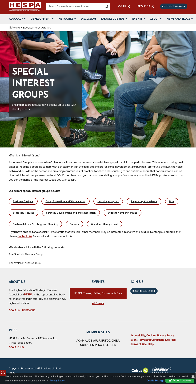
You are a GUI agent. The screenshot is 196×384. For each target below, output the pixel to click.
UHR (113, 345)
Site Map (170, 339)
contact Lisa (25, 236)
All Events (98, 303)
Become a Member (144, 291)
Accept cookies (180, 380)
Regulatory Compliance (144, 201)
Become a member (173, 6)
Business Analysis (23, 201)
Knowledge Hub (113, 19)
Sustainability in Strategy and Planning (35, 224)
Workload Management (104, 224)
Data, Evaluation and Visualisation (65, 201)
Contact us (28, 310)
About (155, 19)
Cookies (151, 335)
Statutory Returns (23, 213)
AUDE (88, 340)
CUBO (84, 345)
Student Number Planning (122, 213)
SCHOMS (103, 345)
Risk (171, 201)
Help (151, 344)
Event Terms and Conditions (147, 339)
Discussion (88, 19)
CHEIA (115, 340)
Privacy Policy (165, 335)
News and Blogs (179, 19)
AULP (96, 340)
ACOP (80, 340)
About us (14, 310)
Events (137, 19)
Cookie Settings (155, 380)
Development (41, 19)
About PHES (16, 347)
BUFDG (105, 340)
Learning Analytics (108, 201)
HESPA (28, 294)
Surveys (74, 224)
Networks (66, 19)
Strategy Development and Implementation (71, 213)
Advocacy (16, 19)
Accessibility (137, 335)
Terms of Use (138, 344)
